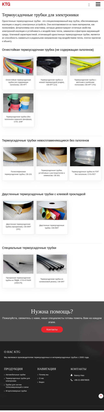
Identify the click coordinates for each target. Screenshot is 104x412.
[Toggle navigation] (98, 4)
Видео (42, 383)
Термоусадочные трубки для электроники (19, 380)
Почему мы (44, 375)
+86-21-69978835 (82, 380)
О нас (41, 379)
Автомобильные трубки (16, 375)
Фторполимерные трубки (17, 392)
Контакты (52, 329)
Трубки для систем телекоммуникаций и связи (18, 387)
